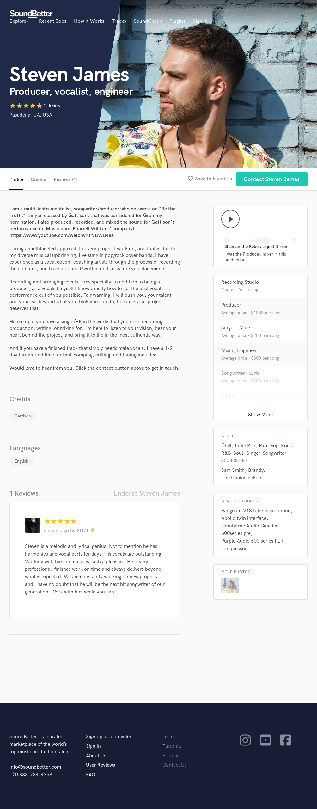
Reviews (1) (66, 180)
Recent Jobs (52, 21)
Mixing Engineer (239, 351)
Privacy (170, 756)
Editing (229, 397)
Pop (263, 446)
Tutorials (172, 746)
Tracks (119, 21)
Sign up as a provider (108, 737)
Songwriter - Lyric (240, 374)
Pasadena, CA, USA (30, 115)
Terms (169, 737)
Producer (231, 306)
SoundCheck (148, 21)
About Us (96, 756)
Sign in (200, 21)
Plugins (177, 21)
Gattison (23, 416)
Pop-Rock (281, 446)
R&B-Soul (232, 454)
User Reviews (100, 765)
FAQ (90, 775)
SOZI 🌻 (86, 531)
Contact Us (174, 765)
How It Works (89, 21)
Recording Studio (240, 283)
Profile (16, 180)
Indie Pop (245, 446)
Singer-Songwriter (266, 454)
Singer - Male (235, 328)
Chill (226, 446)
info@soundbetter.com (35, 767)
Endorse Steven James (146, 493)
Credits (38, 180)
